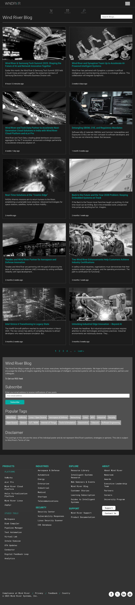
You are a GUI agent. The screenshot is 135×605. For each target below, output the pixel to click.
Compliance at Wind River (16, 593)
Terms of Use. (24, 440)
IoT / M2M (33, 422)
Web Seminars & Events (83, 482)
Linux (85, 417)
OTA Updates (11, 545)
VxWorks (22, 417)
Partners (108, 490)
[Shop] (51, 11)
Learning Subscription (83, 495)
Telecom (95, 422)
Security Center (46, 511)
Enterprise (43, 483)
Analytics (10, 558)
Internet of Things (48, 422)
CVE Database (44, 525)
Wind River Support (81, 512)
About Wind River (113, 470)
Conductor (10, 549)
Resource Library (80, 470)
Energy (41, 479)
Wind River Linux (14, 500)
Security (111, 417)
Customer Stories (80, 490)
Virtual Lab (11, 536)
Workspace (10, 519)
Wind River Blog (79, 486)
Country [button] (66, 593)
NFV (92, 417)
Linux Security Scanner (50, 520)
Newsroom (108, 475)
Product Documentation (83, 517)
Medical (42, 492)
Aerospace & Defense (58, 417)
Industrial (101, 417)
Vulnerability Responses (51, 516)
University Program (114, 499)
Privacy (39, 593)
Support (109, 508)
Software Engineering (111, 422)
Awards (107, 479)
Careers (108, 495)
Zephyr (8, 505)
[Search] (84, 11)
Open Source (12, 422)
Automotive (83, 422)
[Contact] (67, 11)
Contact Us (110, 513)
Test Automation (13, 532)
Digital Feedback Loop (17, 554)
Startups (42, 496)
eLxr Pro (9, 482)
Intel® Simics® (13, 541)
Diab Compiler (12, 523)
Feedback (52, 593)
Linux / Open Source (37, 417)
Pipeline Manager (14, 527)
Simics (23, 422)
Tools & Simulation (67, 422)
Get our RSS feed (14, 378)
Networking (75, 417)
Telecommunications (48, 501)
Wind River (11, 417)
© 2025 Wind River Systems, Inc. (20, 596)
